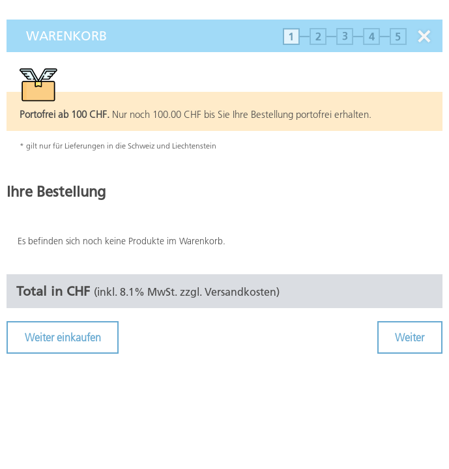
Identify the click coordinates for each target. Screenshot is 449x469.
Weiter (409, 337)
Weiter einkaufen (63, 337)
